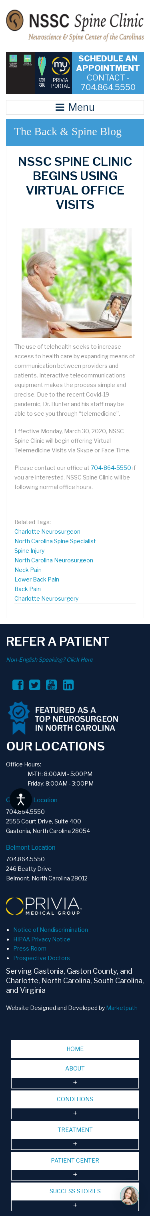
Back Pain (27, 588)
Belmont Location (31, 847)
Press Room (29, 948)
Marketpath (122, 1007)
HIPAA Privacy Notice (41, 939)
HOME (75, 1048)
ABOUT (75, 1068)
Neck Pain (28, 569)
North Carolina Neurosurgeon (53, 560)
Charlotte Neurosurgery (46, 598)
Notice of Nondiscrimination (50, 929)
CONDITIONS (75, 1099)
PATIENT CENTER (75, 1160)
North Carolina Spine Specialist (55, 541)
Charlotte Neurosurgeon (47, 531)
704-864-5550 (111, 467)
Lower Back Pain (36, 579)
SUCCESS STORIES (75, 1191)
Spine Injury (29, 550)
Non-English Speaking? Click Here (49, 659)
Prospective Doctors (41, 958)
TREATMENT (75, 1129)
